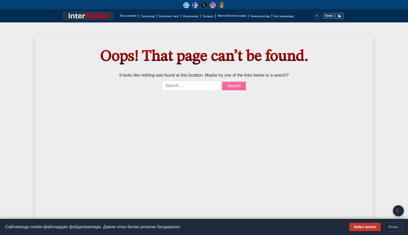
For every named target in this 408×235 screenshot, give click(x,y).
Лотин (329, 15)
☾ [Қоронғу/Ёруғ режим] (398, 210)
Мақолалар (190, 16)
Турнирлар (148, 16)
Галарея (207, 16)
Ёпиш (393, 227)
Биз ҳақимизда (284, 16)
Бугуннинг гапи (169, 16)
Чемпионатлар (260, 16)
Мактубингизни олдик (232, 15)
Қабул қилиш (365, 227)
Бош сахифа (128, 15)
